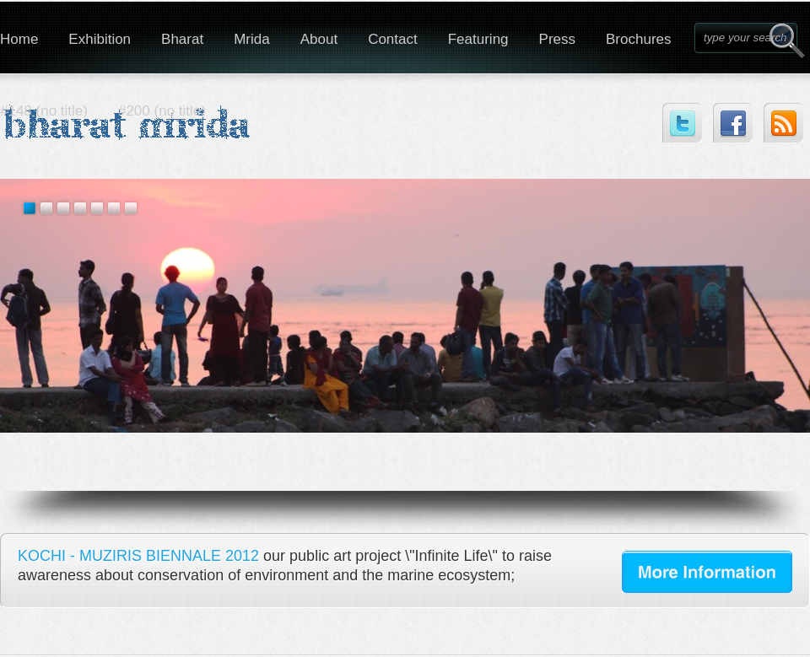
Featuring (478, 39)
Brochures (638, 39)
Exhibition (99, 39)
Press (557, 39)
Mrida (252, 39)
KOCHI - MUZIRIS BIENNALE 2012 (138, 555)
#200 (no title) (162, 111)
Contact (393, 39)
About (319, 39)
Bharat (182, 39)
